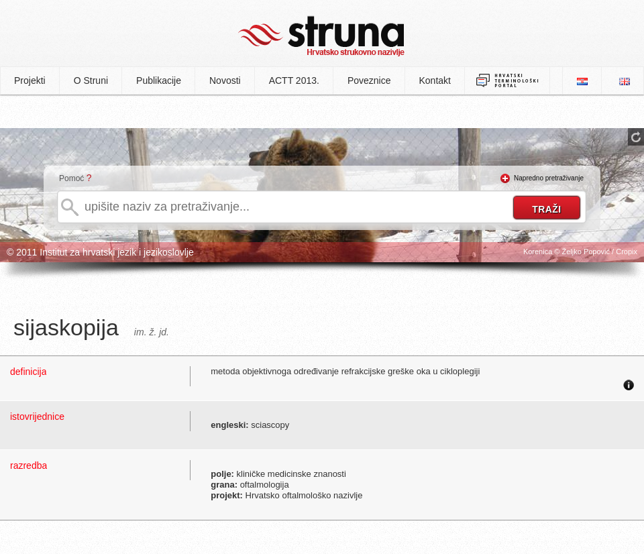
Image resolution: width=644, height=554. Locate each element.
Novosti (225, 80)
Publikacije (158, 80)
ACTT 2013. (294, 80)
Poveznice (369, 80)
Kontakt (435, 80)
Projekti (30, 80)
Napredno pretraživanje (549, 178)
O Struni (91, 80)
